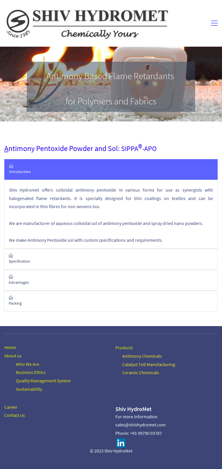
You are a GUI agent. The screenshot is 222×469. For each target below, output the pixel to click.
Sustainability (29, 389)
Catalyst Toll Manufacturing (148, 364)
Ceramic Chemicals (140, 372)
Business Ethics (31, 372)
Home (10, 347)
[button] (111, 169)
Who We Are (27, 364)
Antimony (131, 356)
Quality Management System (43, 380)
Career (10, 407)
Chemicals (151, 356)
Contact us (14, 415)
